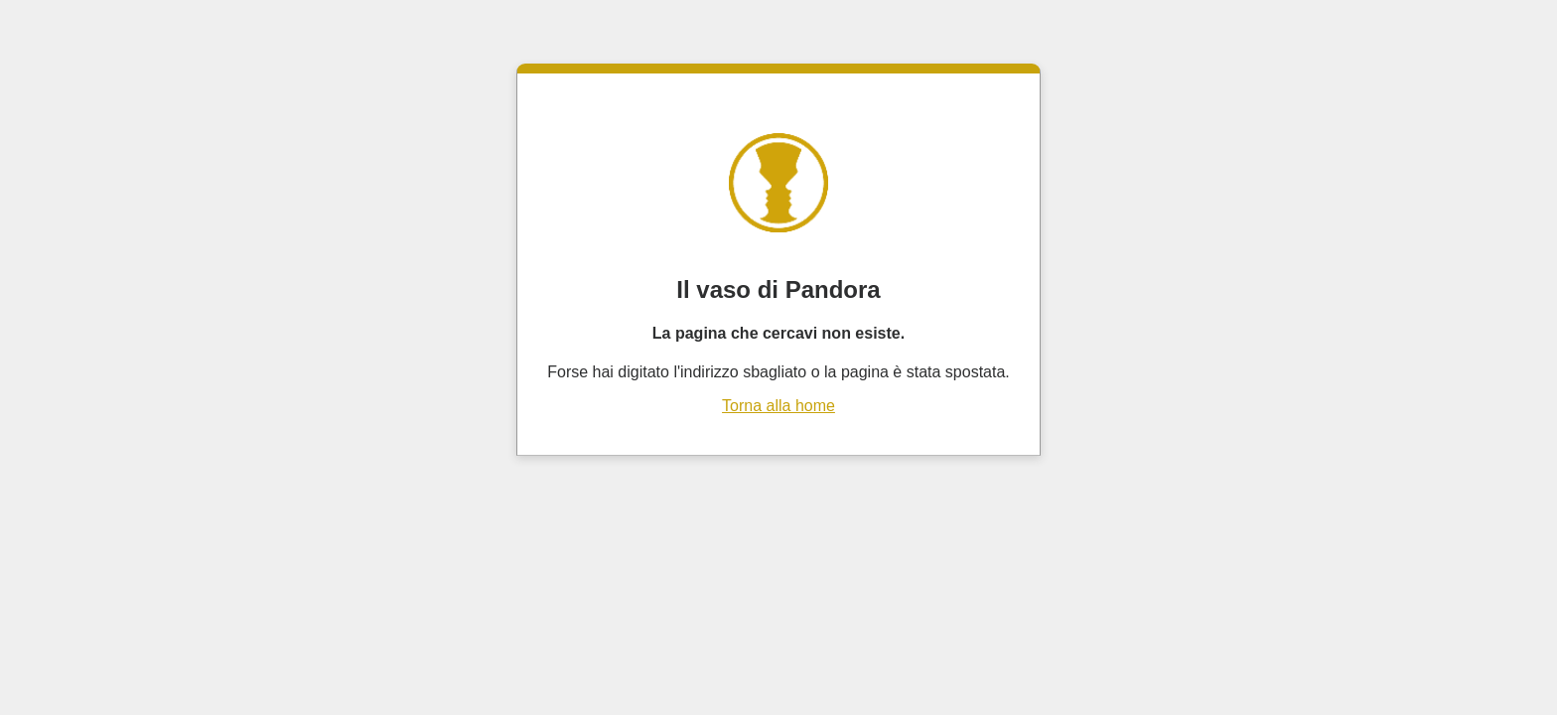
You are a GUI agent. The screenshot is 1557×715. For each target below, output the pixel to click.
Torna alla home (778, 405)
